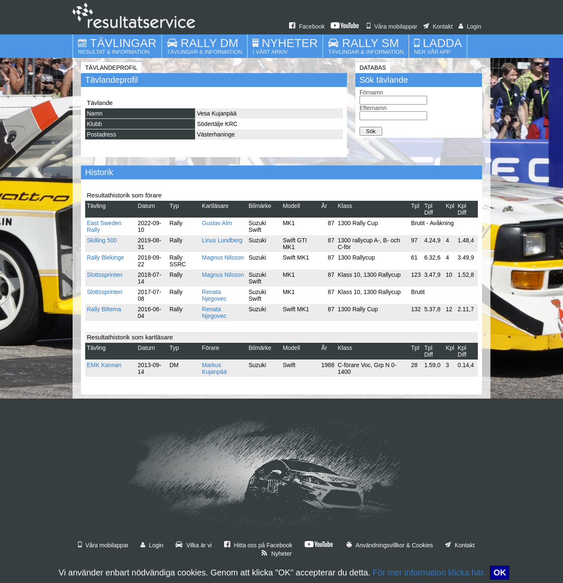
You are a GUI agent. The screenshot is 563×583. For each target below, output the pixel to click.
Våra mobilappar (392, 26)
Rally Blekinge (105, 257)
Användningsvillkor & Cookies (390, 545)
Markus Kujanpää (214, 368)
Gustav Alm (217, 223)
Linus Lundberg (222, 240)
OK (499, 572)
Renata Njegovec (214, 295)
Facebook (307, 26)
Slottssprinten (105, 274)
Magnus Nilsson (223, 257)
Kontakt (438, 26)
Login (470, 26)
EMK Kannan (104, 365)
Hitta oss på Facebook (258, 545)
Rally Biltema (104, 309)
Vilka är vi (193, 545)
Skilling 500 (102, 240)
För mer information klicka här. (429, 572)
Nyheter (276, 553)
